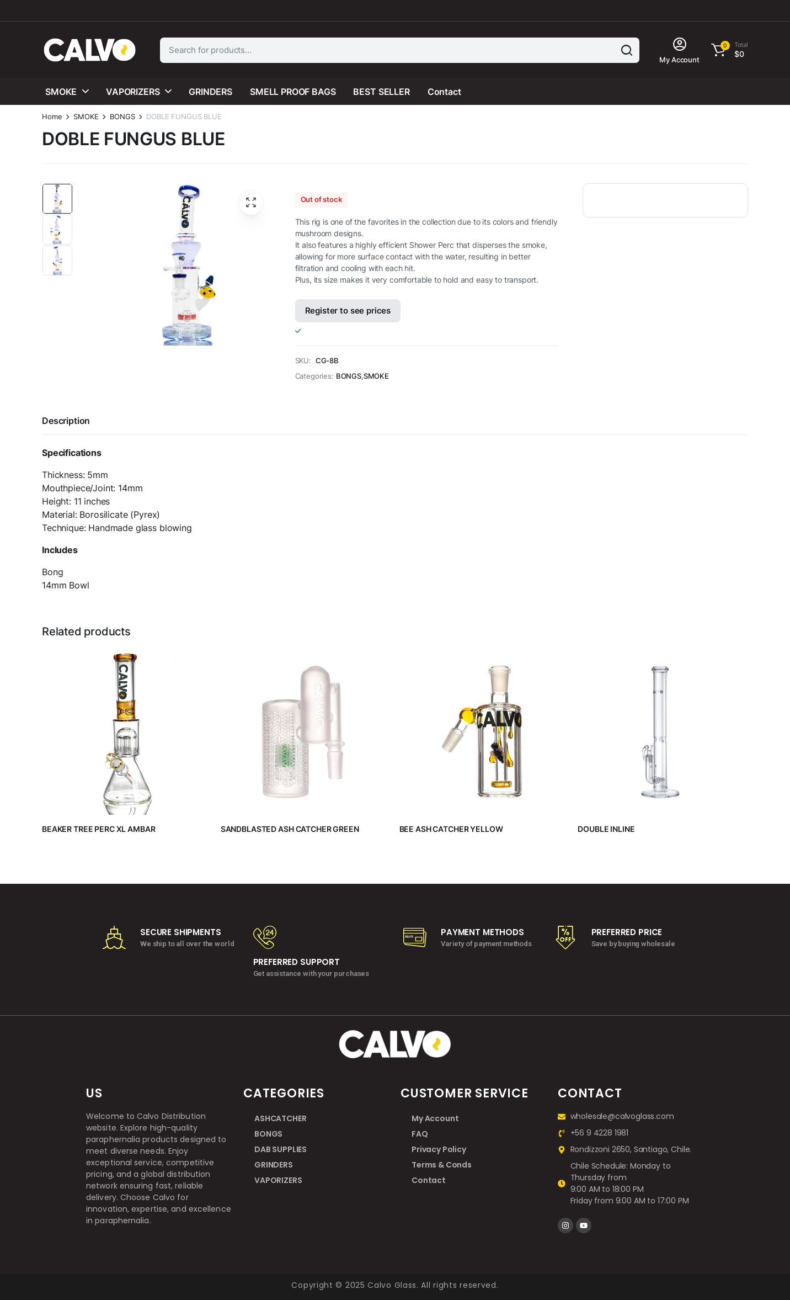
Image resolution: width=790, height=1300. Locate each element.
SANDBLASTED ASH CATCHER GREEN (290, 829)
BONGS (122, 116)
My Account (435, 1118)
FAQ (420, 1133)
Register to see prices (348, 310)
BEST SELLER (381, 91)
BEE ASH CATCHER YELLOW (451, 829)
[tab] (66, 422)
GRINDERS (210, 91)
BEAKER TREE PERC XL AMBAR (99, 829)
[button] (728, 50)
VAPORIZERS (132, 91)
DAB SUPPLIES (280, 1149)
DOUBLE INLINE (606, 829)
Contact (444, 91)
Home (52, 116)
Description (66, 420)
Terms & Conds (442, 1164)
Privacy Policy (439, 1149)
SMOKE (61, 91)
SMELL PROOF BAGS (292, 91)
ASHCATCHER (280, 1118)
